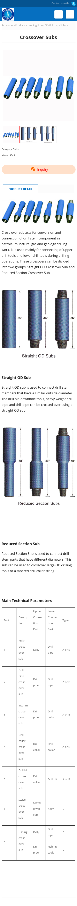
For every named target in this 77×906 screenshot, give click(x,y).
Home (9, 25)
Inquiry (38, 169)
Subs (63, 25)
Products (20, 25)
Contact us (58, 3)
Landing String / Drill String (43, 25)
